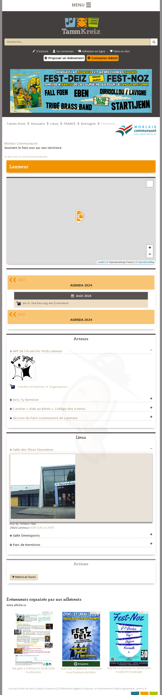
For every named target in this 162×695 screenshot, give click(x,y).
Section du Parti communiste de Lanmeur (45, 418)
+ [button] (149, 248)
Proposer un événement (96, 688)
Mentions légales (71, 688)
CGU (58, 688)
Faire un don (120, 51)
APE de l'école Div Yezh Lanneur (37, 351)
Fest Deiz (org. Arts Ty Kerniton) (50, 303)
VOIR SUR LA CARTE (42, 528)
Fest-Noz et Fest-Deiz (31, 387)
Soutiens (49, 688)
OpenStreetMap (146, 262)
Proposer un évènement (64, 58)
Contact (39, 688)
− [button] (149, 254)
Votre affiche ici (16, 605)
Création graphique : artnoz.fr (129, 688)
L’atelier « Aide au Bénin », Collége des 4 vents (49, 408)
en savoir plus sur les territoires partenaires (25, 156)
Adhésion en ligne (91, 51)
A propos (14, 688)
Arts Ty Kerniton (26, 399)
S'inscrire (40, 51)
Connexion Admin (102, 58)
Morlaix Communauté (20, 143)
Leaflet (101, 262)
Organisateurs (58, 387)
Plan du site (27, 688)
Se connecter (63, 51)
